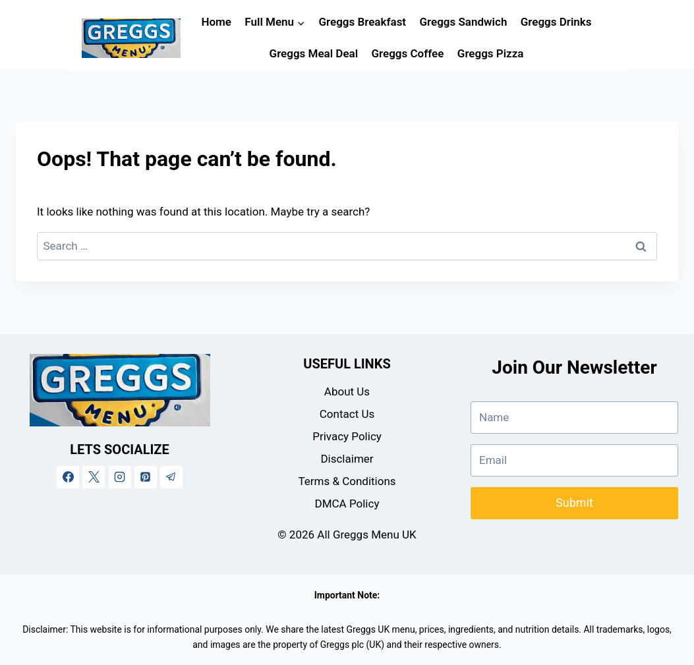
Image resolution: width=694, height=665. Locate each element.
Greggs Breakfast (362, 21)
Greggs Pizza (490, 53)
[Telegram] (171, 477)
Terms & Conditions (346, 481)
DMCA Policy (347, 503)
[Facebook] (68, 477)
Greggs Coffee (408, 53)
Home (216, 21)
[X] (93, 477)
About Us (347, 391)
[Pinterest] (145, 477)
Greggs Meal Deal (314, 53)
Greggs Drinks (556, 21)
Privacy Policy (347, 436)
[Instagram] (120, 477)
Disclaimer (346, 458)
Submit (574, 502)
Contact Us (347, 413)
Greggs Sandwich (463, 21)
